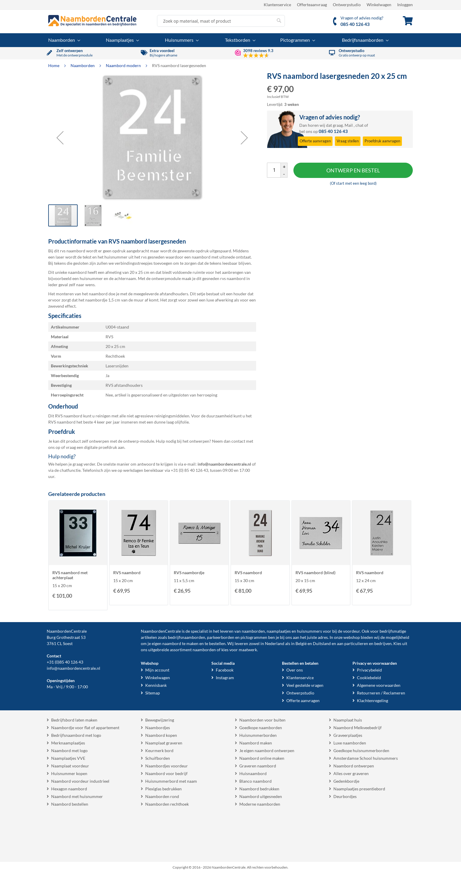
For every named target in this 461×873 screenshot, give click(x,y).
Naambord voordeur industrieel (80, 781)
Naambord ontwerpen (353, 765)
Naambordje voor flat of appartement (85, 727)
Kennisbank (156, 685)
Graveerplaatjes (347, 735)
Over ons (294, 669)
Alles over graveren (351, 773)
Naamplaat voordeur (70, 765)
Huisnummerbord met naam (171, 781)
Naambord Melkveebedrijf (357, 727)
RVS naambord (127, 572)
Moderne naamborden (259, 804)
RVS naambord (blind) (315, 572)
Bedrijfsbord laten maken (74, 719)
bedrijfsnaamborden (186, 637)
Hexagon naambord (69, 788)
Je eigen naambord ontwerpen (266, 750)
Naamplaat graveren (163, 742)
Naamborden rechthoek (167, 804)
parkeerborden (220, 637)
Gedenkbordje (346, 781)
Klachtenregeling (372, 700)
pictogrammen (253, 637)
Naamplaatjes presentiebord (359, 788)
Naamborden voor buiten (262, 719)
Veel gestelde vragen (304, 685)
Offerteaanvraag (312, 4)
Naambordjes (157, 727)
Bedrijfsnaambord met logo (76, 735)
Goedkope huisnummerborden (361, 750)
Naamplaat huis (347, 719)
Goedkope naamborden (260, 727)
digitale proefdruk (100, 447)
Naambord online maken (261, 758)
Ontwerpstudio (347, 4)
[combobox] (221, 21)
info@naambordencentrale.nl (73, 668)
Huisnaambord (253, 773)
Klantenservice (277, 4)
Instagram (225, 677)
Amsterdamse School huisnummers (365, 758)
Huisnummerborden (258, 735)
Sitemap (152, 692)
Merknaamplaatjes (68, 742)
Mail (349, 125)
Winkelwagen (379, 4)
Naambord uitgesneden (260, 796)
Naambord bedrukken (259, 788)
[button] (60, 137)
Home (54, 65)
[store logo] (92, 20)
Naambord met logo (69, 750)
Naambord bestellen (69, 804)
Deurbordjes (345, 796)
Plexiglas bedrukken (163, 788)
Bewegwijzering (159, 719)
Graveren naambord (257, 765)
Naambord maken (255, 742)
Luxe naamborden (349, 742)
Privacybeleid (369, 669)
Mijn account (157, 669)
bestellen (217, 643)
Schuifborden (157, 758)
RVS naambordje (189, 572)
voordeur (351, 631)
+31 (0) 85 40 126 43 (189, 470)
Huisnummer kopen (69, 773)
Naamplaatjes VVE (68, 758)
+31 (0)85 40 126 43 (65, 661)
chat (359, 125)
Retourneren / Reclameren (381, 692)
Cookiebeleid (369, 677)
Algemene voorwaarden (378, 685)
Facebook (224, 669)
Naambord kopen (161, 735)
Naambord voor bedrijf (166, 773)
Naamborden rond (162, 796)
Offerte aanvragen (303, 700)
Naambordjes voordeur (166, 765)
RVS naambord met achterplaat (70, 575)
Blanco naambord (255, 781)
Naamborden (83, 65)
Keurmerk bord (159, 750)
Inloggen (405, 4)
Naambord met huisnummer (77, 796)
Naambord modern (124, 65)
